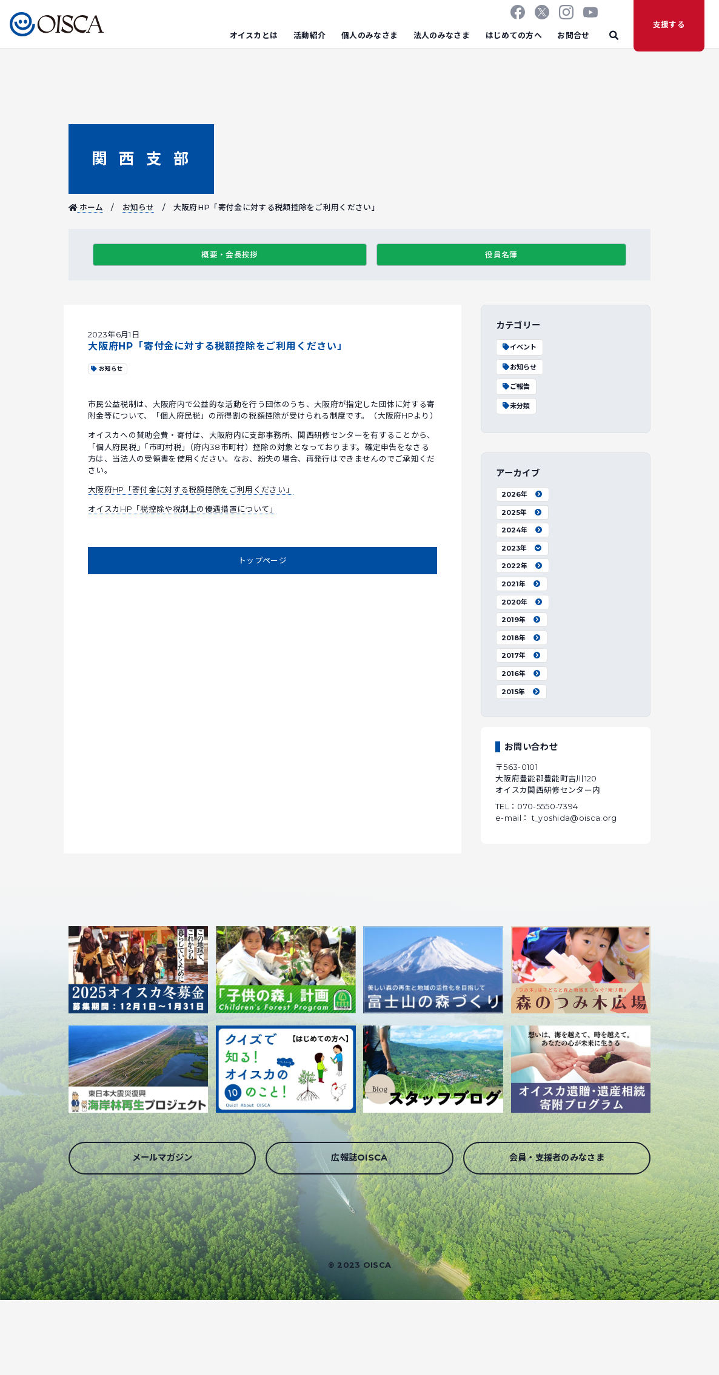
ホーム (86, 207)
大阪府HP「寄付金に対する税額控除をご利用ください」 (190, 489)
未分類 (515, 406)
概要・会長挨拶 (229, 254)
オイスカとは (254, 35)
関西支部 (141, 158)
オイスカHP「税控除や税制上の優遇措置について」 (183, 509)
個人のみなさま (369, 35)
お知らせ (138, 207)
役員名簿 (501, 254)
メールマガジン (162, 1157)
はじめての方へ (514, 35)
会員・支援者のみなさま (557, 1157)
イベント (519, 347)
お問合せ (573, 35)
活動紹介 (309, 35)
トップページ (262, 560)
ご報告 (515, 386)
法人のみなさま (441, 35)
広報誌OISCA (359, 1157)
